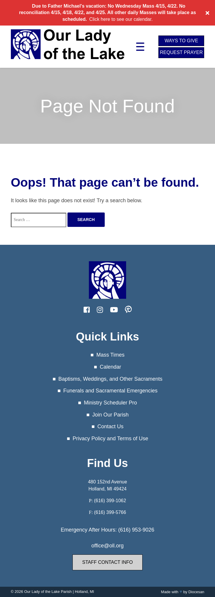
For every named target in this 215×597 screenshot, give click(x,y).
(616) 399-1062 (110, 500)
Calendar (110, 367)
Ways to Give (181, 40)
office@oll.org (108, 546)
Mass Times (110, 355)
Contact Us (110, 426)
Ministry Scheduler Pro (110, 403)
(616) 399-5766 (110, 512)
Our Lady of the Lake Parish (48, 591)
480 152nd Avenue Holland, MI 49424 (107, 485)
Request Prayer (181, 52)
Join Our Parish (110, 415)
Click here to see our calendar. (121, 19)
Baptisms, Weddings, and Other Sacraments (110, 379)
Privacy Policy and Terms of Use (110, 438)
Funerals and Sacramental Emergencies (110, 391)
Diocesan (196, 592)
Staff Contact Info (107, 562)
